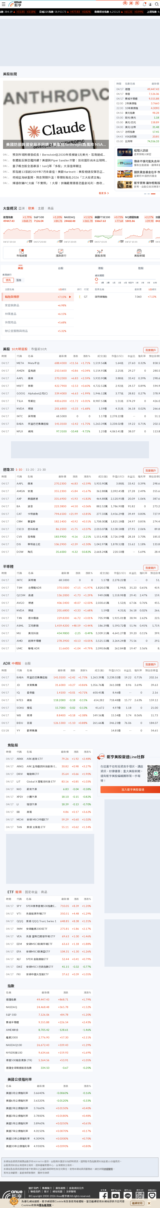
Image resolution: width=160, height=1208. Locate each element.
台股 (60, 268)
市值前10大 (39, 349)
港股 (100, 268)
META (20, 363)
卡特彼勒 (33, 513)
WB (19, 715)
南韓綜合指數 (111, 11)
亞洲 (22, 208)
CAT (19, 513)
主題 (41, 208)
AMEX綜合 (12, 1029)
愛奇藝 (31, 692)
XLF (19, 959)
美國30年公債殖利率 (18, 1146)
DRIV (20, 773)
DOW (20, 551)
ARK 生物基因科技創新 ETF (42, 766)
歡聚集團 (32, 730)
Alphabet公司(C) (38, 393)
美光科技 (33, 633)
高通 (30, 595)
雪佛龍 (31, 536)
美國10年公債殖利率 (18, 1138)
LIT (19, 781)
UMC (20, 648)
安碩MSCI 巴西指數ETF (39, 966)
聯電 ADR (33, 648)
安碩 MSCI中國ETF (38, 819)
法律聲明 (71, 1191)
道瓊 (127, 89)
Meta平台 (33, 363)
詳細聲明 (108, 1169)
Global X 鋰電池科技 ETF (41, 781)
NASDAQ (69, 217)
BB (18, 811)
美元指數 (130, 112)
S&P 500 (39, 217)
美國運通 (33, 498)
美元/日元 (130, 122)
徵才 (46, 1191)
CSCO (20, 529)
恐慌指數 (130, 131)
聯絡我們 (35, 1191)
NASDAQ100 (14, 1045)
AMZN (20, 370)
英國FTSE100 (102, 217)
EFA (19, 951)
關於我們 (33, 1188)
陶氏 (30, 551)
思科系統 (33, 529)
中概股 (16, 663)
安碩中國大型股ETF (37, 974)
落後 (18, 280)
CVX (19, 536)
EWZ (19, 966)
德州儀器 (33, 618)
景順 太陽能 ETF (36, 827)
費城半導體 (131, 98)
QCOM (21, 595)
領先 (8, 280)
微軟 (30, 385)
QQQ (20, 921)
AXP (19, 498)
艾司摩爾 (33, 625)
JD (18, 685)
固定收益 (31, 891)
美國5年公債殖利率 (17, 1123)
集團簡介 (47, 1188)
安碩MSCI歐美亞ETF (38, 951)
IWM (20, 928)
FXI (19, 974)
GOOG (21, 393)
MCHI (20, 819)
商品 (51, 208)
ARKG (20, 766)
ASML (20, 625)
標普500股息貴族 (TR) (19, 1060)
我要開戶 (150, 350)
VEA (19, 936)
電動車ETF (33, 773)
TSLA (20, 401)
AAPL (20, 378)
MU (19, 633)
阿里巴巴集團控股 (38, 423)
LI (18, 804)
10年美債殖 (131, 108)
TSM (19, 587)
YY (18, 730)
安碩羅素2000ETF (37, 928)
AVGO (20, 602)
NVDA (20, 408)
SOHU (20, 707)
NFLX (20, 431)
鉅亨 (15, 4)
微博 (29, 715)
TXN (19, 618)
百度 (29, 722)
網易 (29, 700)
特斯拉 (32, 401)
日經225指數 (56, 11)
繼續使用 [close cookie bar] (137, 1203)
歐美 (31, 208)
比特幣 (129, 141)
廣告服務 (60, 1188)
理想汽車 (32, 804)
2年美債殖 (130, 103)
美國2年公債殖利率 (17, 1108)
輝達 (30, 408)
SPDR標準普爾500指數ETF (42, 906)
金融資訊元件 (76, 1188)
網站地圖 (57, 1191)
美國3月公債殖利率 (17, 1093)
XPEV (20, 796)
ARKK (20, 758)
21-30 (41, 469)
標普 (127, 93)
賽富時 (31, 521)
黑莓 (29, 811)
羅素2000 (12, 1037)
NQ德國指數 (132, 217)
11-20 (30, 469)
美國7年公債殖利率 (17, 1130)
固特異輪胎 (101, 296)
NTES (20, 700)
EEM (19, 943)
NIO (19, 789)
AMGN (21, 491)
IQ (18, 692)
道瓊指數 (8, 217)
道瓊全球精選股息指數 (19, 1067)
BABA (20, 423)
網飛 (30, 431)
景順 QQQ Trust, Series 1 (41, 921)
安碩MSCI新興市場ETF (39, 943)
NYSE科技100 (14, 1052)
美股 (20, 268)
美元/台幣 (130, 127)
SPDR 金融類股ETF (37, 959)
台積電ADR (34, 587)
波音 (30, 506)
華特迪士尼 (34, 544)
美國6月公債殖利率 (17, 1100)
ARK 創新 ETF (35, 758)
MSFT (20, 385)
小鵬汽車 (32, 796)
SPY (19, 906)
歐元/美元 (130, 117)
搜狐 (29, 707)
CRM (20, 521)
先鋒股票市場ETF (36, 913)
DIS (19, 544)
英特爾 (32, 416)
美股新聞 (10, 74)
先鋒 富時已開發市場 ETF (40, 936)
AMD (20, 640)
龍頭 (18, 891)
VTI (19, 913)
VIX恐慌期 (130, 136)
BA (18, 506)
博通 (30, 602)
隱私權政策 (45, 1205)
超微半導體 (34, 640)
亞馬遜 (32, 370)
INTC (20, 416)
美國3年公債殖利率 (17, 1115)
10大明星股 (20, 349)
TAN (19, 827)
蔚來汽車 (32, 789)
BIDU (20, 722)
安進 (30, 491)
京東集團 (32, 685)
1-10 (19, 469)
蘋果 (30, 378)
